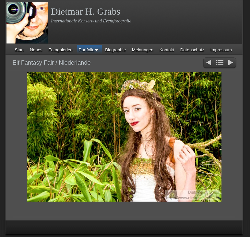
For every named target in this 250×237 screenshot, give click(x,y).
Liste (219, 63)
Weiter (231, 63)
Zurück (208, 63)
